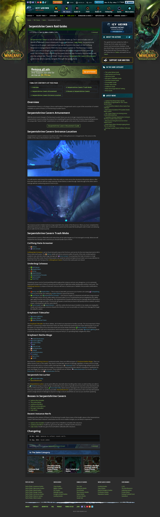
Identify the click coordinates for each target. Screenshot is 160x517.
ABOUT (27, 507)
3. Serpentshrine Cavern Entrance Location (46, 95)
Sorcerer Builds (81, 496)
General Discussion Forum (56, 446)
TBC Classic (36, 20)
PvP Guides (57, 490)
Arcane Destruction (38, 339)
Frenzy (34, 271)
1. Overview (35, 87)
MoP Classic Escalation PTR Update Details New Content (117, 110)
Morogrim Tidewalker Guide (113, 78)
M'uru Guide (108, 90)
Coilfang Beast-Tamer (55, 260)
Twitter (117, 52)
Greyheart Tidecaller (36, 324)
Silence (34, 247)
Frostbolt (35, 354)
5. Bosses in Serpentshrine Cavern (78, 91)
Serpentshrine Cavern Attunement (82, 56)
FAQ (52, 507)
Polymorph (68, 365)
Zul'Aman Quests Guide (112, 80)
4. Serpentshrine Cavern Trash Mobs (79, 87)
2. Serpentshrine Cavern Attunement (44, 91)
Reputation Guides (103, 494)
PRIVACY (59, 507)
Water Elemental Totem (39, 320)
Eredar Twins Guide (110, 84)
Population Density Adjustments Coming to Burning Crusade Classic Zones (117, 118)
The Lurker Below (36, 402)
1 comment (94, 32)
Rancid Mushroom (36, 380)
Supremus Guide (110, 76)
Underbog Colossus (33, 286)
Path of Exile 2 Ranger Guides (33, 492)
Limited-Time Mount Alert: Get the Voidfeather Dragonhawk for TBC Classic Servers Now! (115, 102)
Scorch (34, 358)
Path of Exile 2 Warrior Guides (34, 496)
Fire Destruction (37, 348)
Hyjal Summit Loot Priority (112, 74)
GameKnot (125, 496)
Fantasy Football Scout (128, 494)
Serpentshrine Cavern (39, 39)
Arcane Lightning (37, 316)
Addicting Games (127, 490)
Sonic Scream (36, 249)
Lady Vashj (78, 42)
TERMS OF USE (69, 507)
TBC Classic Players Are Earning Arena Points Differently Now (115, 114)
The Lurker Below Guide (112, 72)
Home (29, 20)
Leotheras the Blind (37, 404)
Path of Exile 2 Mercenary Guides (34, 488)
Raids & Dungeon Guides (105, 490)
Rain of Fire (35, 356)
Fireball (34, 350)
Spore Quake (36, 277)
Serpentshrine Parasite (39, 275)
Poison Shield (36, 318)
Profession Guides (103, 492)
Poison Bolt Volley (37, 378)
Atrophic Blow (36, 269)
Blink (33, 344)
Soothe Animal (56, 293)
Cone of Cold (36, 346)
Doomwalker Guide (110, 82)
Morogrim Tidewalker (37, 408)
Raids (44, 20)
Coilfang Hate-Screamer (34, 252)
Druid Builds (80, 490)
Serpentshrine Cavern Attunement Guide (63, 126)
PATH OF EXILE (29, 482)
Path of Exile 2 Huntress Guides (34, 486)
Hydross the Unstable (37, 400)
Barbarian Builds (81, 488)
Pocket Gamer (126, 492)
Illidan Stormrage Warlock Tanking (115, 88)
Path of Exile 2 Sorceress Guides (34, 494)
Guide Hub (80, 498)
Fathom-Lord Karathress (38, 406)
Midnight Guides (58, 492)
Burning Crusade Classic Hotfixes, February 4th (117, 129)
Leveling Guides (58, 496)
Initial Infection (36, 273)
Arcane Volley (36, 342)
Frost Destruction (37, 352)
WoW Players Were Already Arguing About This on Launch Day (117, 125)
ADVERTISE (45, 507)
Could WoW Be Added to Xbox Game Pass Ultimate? (117, 107)
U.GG (123, 486)
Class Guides (57, 486)
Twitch (106, 54)
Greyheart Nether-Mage (84, 361)
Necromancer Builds (83, 492)
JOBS (78, 507)
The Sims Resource (127, 488)
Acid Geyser (36, 267)
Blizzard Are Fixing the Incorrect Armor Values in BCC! (116, 121)
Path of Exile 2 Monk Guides (33, 490)
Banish (33, 386)
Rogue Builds (80, 494)
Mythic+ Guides (58, 488)
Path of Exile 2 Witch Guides (33, 498)
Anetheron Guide (110, 86)
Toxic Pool (35, 279)
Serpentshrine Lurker (36, 384)
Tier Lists (79, 486)
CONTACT (35, 507)
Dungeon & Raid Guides (60, 494)
